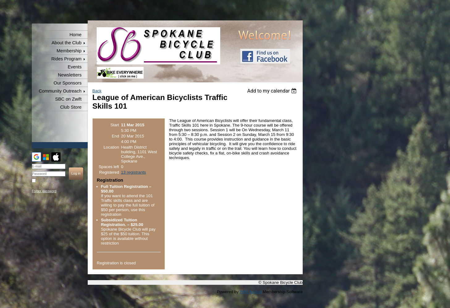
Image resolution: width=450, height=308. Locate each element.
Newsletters (70, 74)
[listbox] (272, 91)
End (115, 136)
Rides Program (66, 58)
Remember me (48, 181)
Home (75, 34)
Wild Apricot (250, 291)
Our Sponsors (68, 82)
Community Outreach (60, 91)
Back (97, 91)
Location (111, 147)
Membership (69, 50)
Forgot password (44, 191)
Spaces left (109, 166)
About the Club (67, 42)
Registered (109, 172)
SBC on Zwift (68, 99)
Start (114, 125)
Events (75, 66)
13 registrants (133, 172)
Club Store (71, 107)
